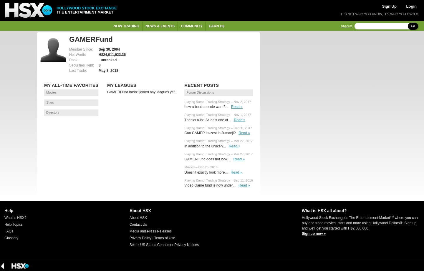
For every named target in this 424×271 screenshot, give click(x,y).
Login (411, 6)
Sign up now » (314, 234)
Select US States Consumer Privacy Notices (164, 245)
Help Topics (13, 224)
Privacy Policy (141, 238)
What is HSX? (15, 218)
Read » (237, 107)
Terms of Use (164, 238)
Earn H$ (216, 26)
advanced (346, 26)
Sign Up (389, 6)
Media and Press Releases (151, 231)
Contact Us (138, 224)
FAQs (8, 231)
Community (192, 26)
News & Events (160, 26)
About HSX (138, 218)
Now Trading (126, 26)
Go (413, 26)
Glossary (11, 238)
